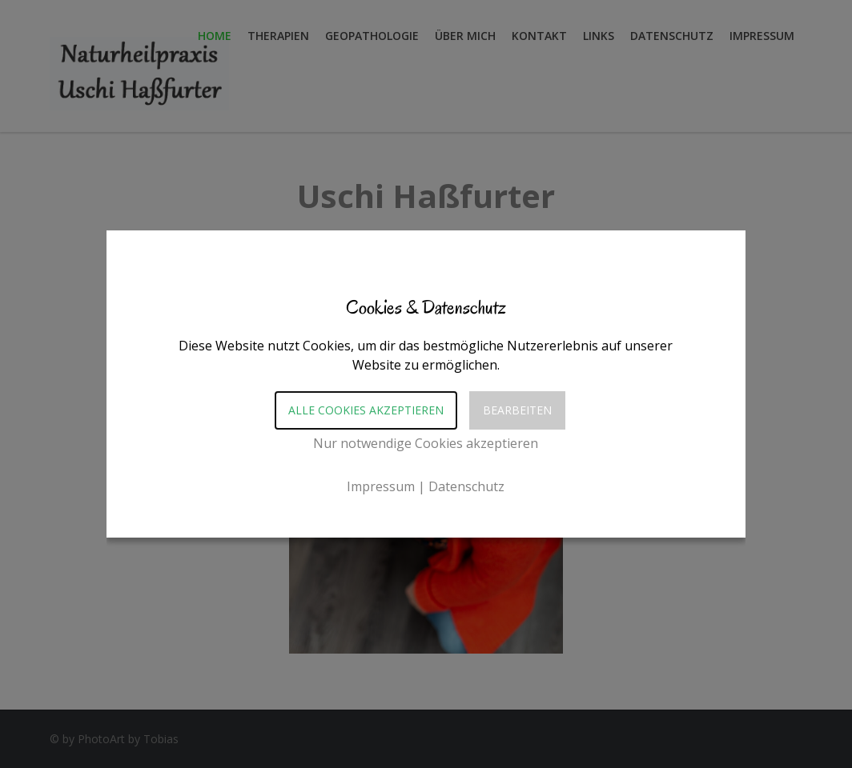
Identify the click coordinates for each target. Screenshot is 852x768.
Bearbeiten (517, 410)
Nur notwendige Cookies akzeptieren (425, 443)
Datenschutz (466, 486)
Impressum (381, 486)
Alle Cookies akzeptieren (366, 410)
